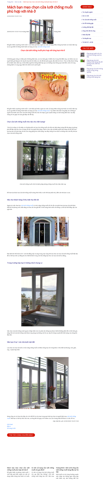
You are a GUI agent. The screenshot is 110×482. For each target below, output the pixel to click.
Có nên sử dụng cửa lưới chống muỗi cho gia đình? (43, 469)
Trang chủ (10, 2)
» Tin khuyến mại (86, 38)
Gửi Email (10, 424)
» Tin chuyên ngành (87, 12)
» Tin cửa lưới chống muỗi (88, 19)
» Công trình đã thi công (88, 31)
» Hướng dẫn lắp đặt (87, 27)
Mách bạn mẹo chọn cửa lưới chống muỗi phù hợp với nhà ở (18, 469)
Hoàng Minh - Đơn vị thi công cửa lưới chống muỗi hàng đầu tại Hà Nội (67, 470)
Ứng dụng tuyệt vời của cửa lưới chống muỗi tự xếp (94, 55)
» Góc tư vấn (85, 16)
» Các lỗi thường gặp (87, 23)
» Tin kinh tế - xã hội (87, 42)
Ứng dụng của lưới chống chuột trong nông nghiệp (95, 70)
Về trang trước (11, 428)
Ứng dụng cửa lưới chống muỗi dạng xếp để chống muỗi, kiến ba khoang (95, 62)
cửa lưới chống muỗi (43, 47)
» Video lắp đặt (85, 34)
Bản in (9, 426)
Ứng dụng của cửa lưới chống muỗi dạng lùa (94, 76)
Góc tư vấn (18, 2)
